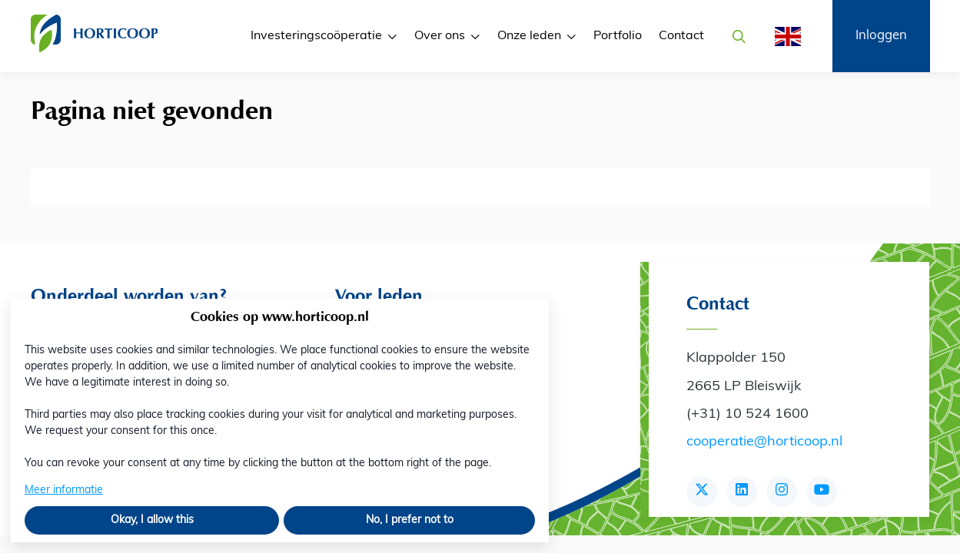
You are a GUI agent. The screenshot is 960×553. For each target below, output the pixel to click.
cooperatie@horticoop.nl (764, 442)
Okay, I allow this (152, 520)
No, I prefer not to (409, 520)
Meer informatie (64, 490)
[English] (783, 36)
